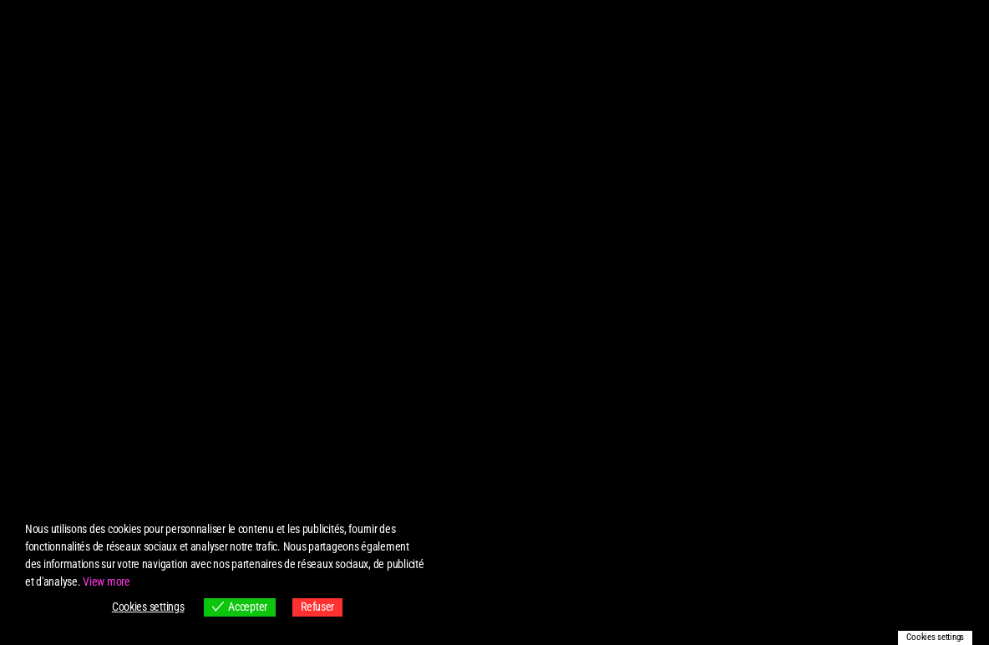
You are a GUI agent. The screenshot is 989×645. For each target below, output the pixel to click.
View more (106, 581)
